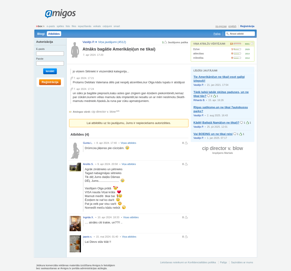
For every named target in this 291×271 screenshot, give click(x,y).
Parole (39, 58)
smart (117, 26)
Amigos (60, 13)
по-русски (221, 26)
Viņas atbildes (128, 143)
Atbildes (54, 33)
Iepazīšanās (84, 26)
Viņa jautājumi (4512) (112, 42)
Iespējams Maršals (222, 153)
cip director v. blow (104, 111)
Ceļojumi (107, 26)
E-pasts (51, 26)
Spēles (60, 26)
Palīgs (217, 33)
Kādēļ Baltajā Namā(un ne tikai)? (216, 122)
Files (74, 26)
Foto (68, 26)
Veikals (97, 26)
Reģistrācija (247, 26)
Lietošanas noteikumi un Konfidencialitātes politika (188, 262)
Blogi (41, 33)
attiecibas (198, 53)
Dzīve (196, 49)
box (40, 26)
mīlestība (198, 57)
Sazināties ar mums (242, 262)
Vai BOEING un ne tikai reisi (213, 134)
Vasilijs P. (198, 85)
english (232, 26)
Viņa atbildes (129, 164)
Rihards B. (199, 100)
